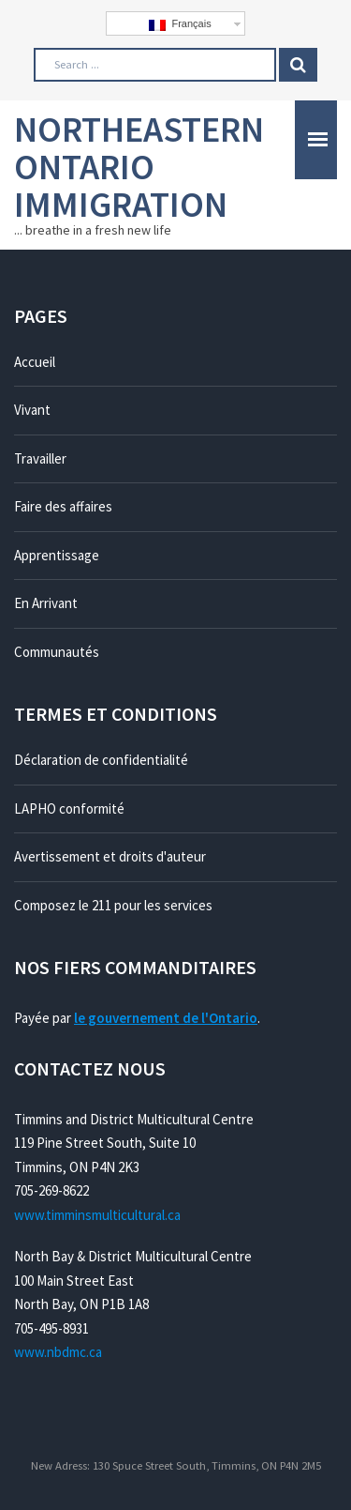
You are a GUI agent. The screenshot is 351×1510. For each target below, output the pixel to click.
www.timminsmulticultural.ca (97, 1215)
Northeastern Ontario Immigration (139, 166)
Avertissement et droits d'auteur (110, 856)
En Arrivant (46, 603)
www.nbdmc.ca (58, 1352)
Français (180, 24)
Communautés (56, 652)
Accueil (34, 362)
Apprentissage (56, 555)
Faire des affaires (63, 506)
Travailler (40, 458)
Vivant (32, 410)
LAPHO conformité (69, 808)
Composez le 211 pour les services (113, 905)
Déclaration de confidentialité (101, 760)
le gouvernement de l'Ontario (165, 1018)
